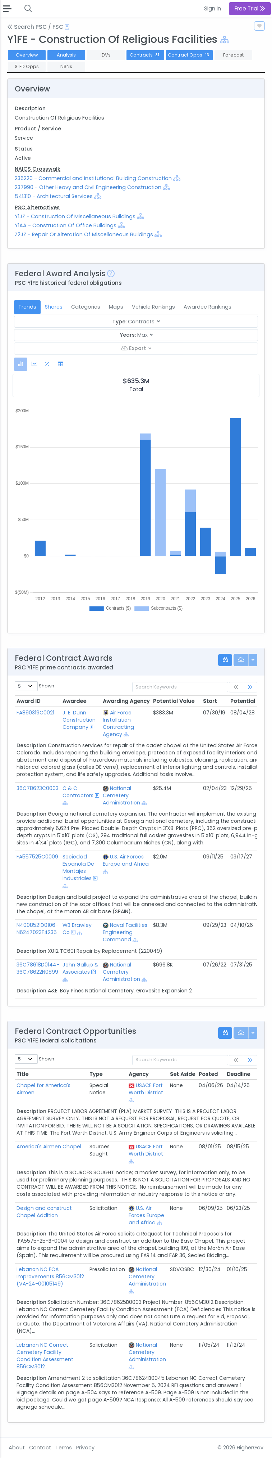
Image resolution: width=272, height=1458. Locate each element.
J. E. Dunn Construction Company (79, 720)
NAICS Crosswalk (37, 168)
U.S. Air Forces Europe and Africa (126, 860)
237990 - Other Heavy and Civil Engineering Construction (89, 187)
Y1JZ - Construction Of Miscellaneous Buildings (75, 216)
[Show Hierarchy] (224, 40)
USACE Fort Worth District (146, 1089)
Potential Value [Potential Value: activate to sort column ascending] (173, 701)
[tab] (20, 364)
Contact (40, 1447)
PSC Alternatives (37, 207)
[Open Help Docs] (67, 27)
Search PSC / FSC (35, 27)
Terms (63, 1447)
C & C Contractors (78, 792)
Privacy (85, 1447)
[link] (250, 687)
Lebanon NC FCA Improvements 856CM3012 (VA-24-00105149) (50, 1276)
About (17, 1447)
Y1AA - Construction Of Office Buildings (65, 225)
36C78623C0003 (38, 788)
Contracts (145, 55)
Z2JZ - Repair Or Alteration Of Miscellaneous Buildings (84, 234)
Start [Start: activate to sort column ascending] (210, 701)
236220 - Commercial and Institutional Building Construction (94, 178)
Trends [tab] (27, 306)
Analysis (66, 55)
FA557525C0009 (37, 856)
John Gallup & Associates (80, 968)
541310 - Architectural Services (54, 196)
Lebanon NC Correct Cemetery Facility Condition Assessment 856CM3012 (45, 1355)
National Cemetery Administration (121, 795)
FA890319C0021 (35, 712)
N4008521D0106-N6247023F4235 (37, 928)
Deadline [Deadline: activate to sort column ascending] (238, 1074)
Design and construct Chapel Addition (44, 1211)
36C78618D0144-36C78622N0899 (38, 968)
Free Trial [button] (250, 8)
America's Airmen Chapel (49, 1146)
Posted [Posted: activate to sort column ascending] (208, 1074)
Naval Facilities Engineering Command (125, 932)
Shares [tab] (54, 306)
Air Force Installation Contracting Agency (118, 723)
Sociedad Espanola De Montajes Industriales (78, 867)
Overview (27, 55)
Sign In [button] (212, 8)
